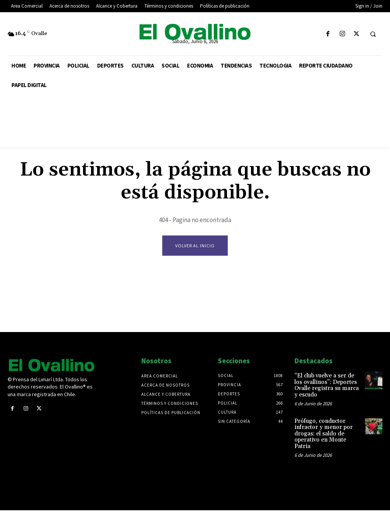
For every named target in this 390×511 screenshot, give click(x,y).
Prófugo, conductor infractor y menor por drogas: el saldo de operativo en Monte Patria (327, 428)
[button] (372, 34)
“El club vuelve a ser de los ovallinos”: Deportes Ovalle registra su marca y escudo (327, 385)
